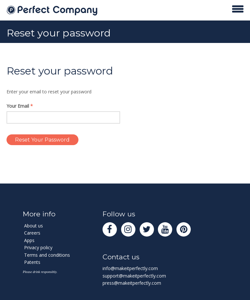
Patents (32, 262)
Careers (32, 233)
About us (33, 226)
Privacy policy (38, 247)
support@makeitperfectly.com (134, 276)
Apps (29, 240)
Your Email (20, 106)
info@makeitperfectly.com (130, 268)
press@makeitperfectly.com (132, 283)
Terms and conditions (47, 255)
